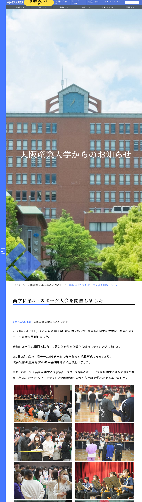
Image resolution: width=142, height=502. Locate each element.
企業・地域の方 (108, 7)
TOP (18, 285)
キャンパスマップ (112, 2)
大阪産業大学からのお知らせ (45, 285)
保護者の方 (64, 7)
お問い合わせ (61, 2)
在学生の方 (42, 7)
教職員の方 (130, 7)
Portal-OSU (75, 2)
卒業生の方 (86, 7)
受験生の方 (20, 7)
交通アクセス (94, 2)
